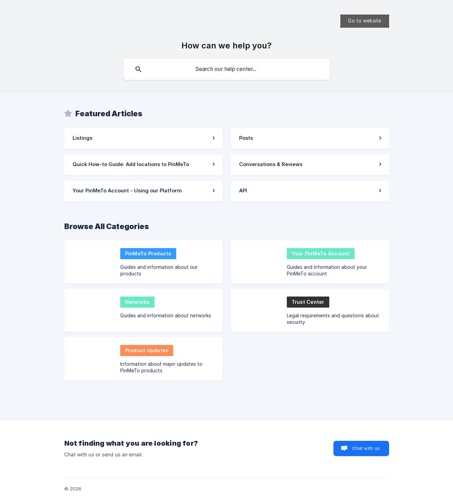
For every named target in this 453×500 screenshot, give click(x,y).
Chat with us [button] (366, 448)
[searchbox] (226, 69)
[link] (143, 138)
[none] (364, 21)
